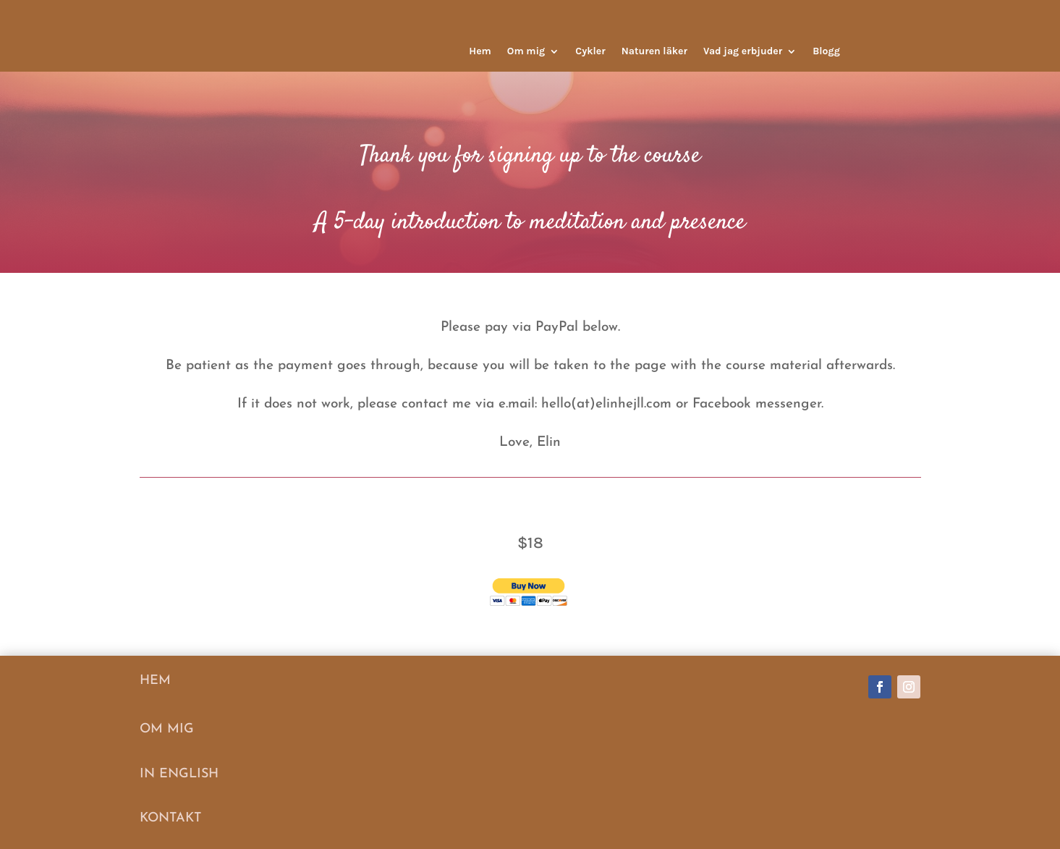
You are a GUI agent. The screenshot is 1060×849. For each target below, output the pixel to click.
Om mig (526, 51)
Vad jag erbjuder (742, 51)
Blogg (826, 51)
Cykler (590, 51)
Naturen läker (654, 51)
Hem (480, 51)
